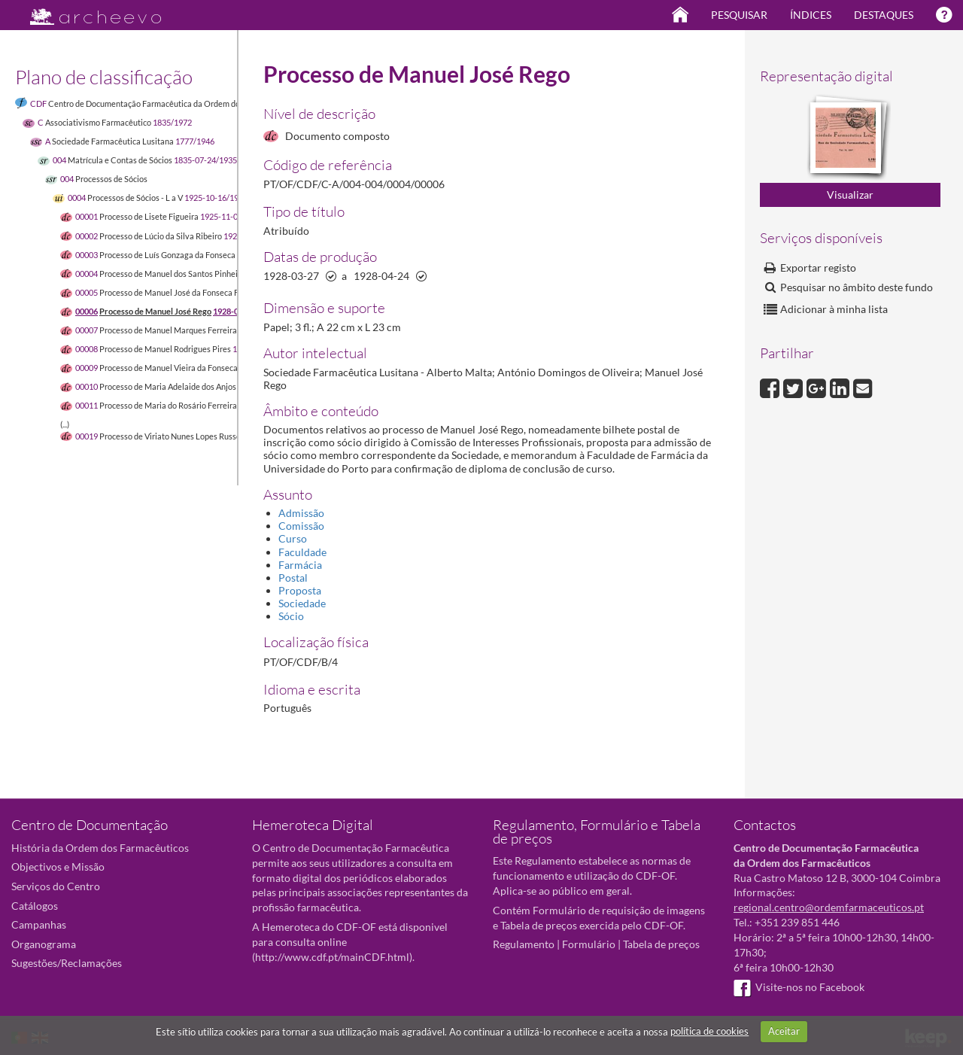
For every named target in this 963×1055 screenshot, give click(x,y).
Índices (810, 14)
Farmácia (300, 564)
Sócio (291, 616)
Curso (292, 538)
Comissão (301, 525)
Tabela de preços (661, 944)
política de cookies (709, 1031)
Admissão (301, 512)
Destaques (883, 14)
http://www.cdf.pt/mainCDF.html (332, 956)
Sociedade (302, 603)
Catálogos (34, 905)
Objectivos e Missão (58, 866)
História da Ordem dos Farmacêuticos (100, 847)
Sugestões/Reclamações (66, 962)
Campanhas (38, 924)
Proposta (299, 590)
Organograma (43, 944)
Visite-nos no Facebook (799, 987)
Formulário (588, 944)
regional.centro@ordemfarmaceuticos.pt (829, 907)
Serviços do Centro (55, 886)
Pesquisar (739, 14)
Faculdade (302, 552)
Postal (293, 577)
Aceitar (784, 1031)
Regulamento (523, 944)
